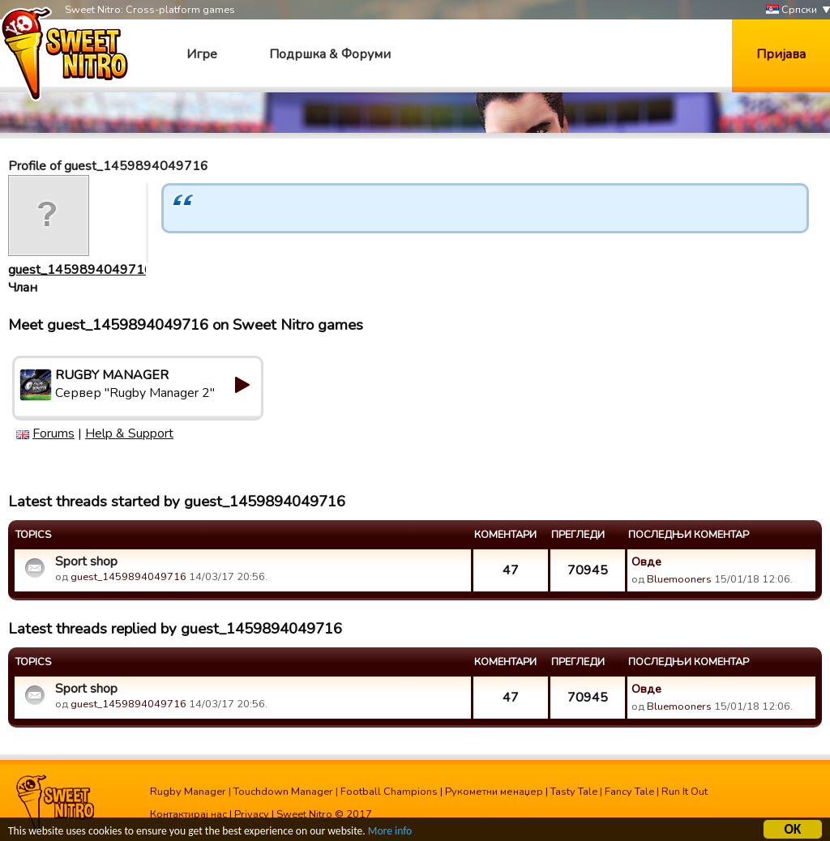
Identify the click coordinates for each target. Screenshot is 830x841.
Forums (53, 433)
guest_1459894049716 (80, 270)
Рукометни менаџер (494, 791)
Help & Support (129, 433)
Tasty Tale (573, 791)
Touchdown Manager (283, 791)
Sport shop (86, 561)
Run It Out (684, 791)
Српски (791, 10)
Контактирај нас (188, 814)
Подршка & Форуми (330, 54)
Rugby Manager (188, 791)
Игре (201, 54)
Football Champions (389, 791)
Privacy (251, 814)
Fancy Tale (629, 791)
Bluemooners (679, 579)
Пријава (781, 54)
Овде (646, 561)
